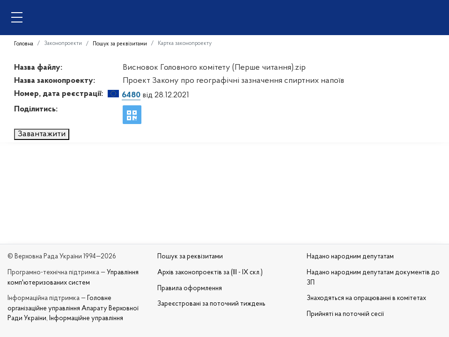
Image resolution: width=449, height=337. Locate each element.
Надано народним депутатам (350, 256)
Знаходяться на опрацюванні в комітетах (366, 298)
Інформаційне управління (86, 318)
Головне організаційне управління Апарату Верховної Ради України (73, 308)
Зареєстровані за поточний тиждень (211, 304)
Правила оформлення (189, 288)
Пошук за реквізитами (120, 44)
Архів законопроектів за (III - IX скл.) (210, 272)
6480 (131, 95)
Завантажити (42, 134)
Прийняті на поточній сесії (345, 314)
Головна (23, 44)
